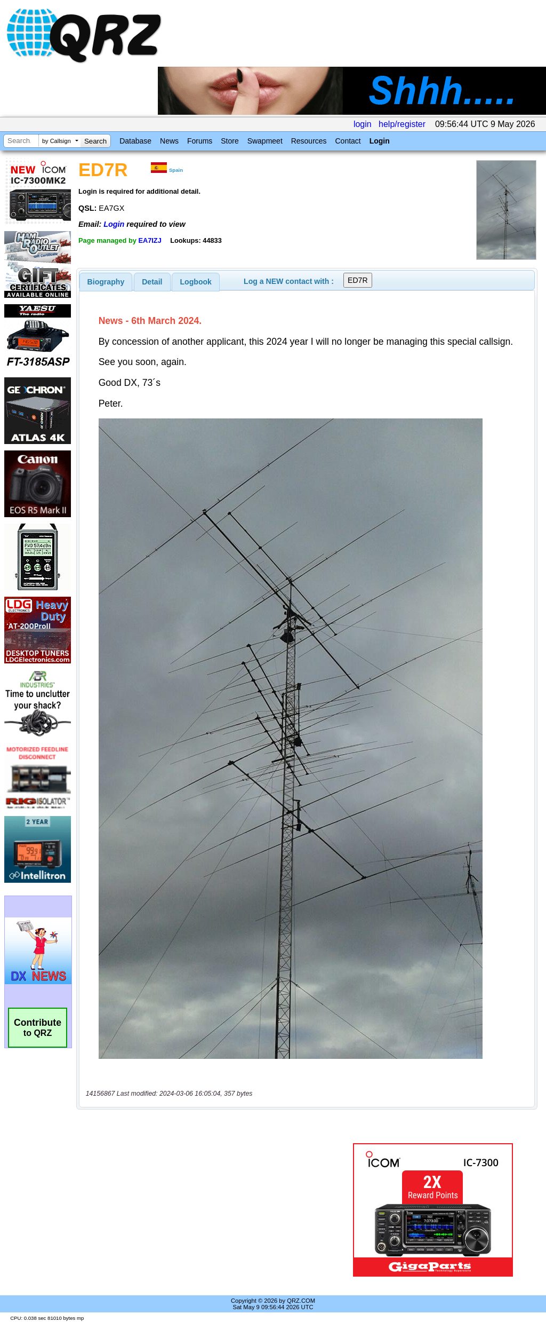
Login (380, 141)
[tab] (106, 282)
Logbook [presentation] (196, 282)
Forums (199, 141)
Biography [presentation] (106, 282)
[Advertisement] (210, 1210)
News (169, 141)
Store (229, 141)
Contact (347, 141)
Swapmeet (265, 141)
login (363, 124)
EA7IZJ (149, 240)
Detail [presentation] (152, 282)
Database (135, 141)
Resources (309, 141)
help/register (402, 124)
